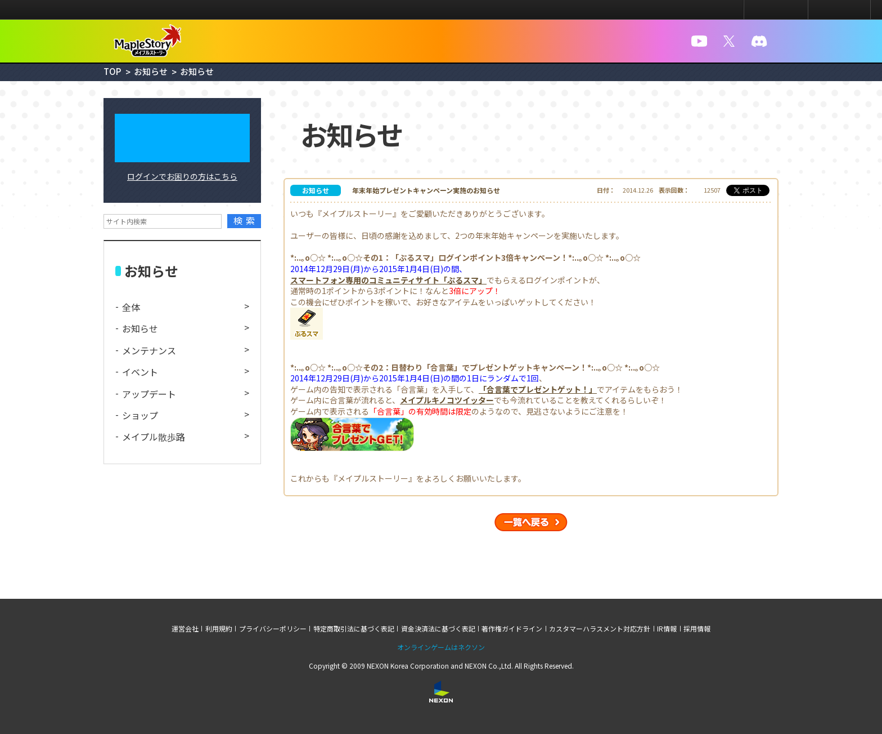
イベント (140, 372)
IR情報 (667, 628)
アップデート (149, 394)
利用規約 (218, 628)
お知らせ (151, 71)
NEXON (32, 10)
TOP (112, 71)
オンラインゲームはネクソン (441, 647)
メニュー (839, 9)
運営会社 (185, 628)
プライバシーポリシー (273, 628)
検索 (246, 220)
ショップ (140, 415)
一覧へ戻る (531, 522)
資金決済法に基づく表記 (438, 628)
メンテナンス (149, 350)
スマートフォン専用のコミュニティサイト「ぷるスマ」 (388, 280)
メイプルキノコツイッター (447, 400)
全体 (131, 307)
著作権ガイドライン (512, 628)
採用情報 (696, 628)
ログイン (776, 9)
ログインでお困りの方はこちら (182, 176)
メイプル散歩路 (153, 436)
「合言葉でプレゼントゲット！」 (538, 389)
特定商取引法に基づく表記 (353, 628)
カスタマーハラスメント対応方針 (599, 628)
